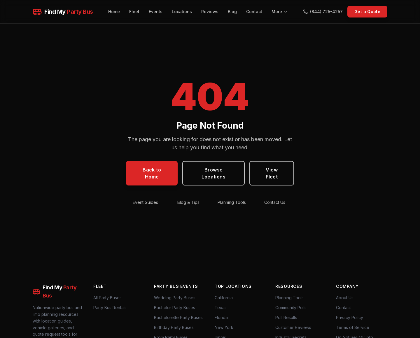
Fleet (134, 11)
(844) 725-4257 (323, 11)
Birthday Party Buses (174, 327)
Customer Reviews (293, 327)
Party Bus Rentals (110, 307)
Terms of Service (352, 327)
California (224, 297)
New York (224, 327)
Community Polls (291, 307)
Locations (182, 11)
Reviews (209, 11)
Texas (221, 307)
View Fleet (272, 173)
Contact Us (274, 202)
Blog (232, 11)
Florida (221, 317)
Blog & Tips (188, 202)
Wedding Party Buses (174, 297)
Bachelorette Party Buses (178, 317)
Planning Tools (232, 202)
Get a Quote (367, 11)
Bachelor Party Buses (174, 307)
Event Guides (145, 202)
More (280, 11)
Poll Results (286, 317)
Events (155, 11)
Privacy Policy (349, 317)
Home (114, 11)
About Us (345, 297)
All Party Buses (107, 297)
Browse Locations (213, 173)
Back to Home (152, 173)
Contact (254, 11)
